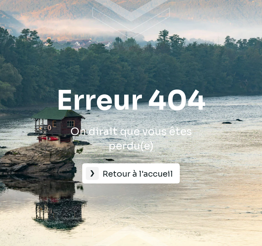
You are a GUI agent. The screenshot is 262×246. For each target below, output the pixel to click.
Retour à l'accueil (137, 174)
